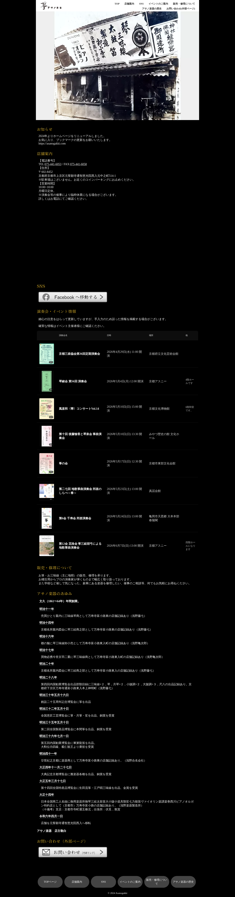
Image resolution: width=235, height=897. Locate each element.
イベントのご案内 (158, 3)
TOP (117, 3)
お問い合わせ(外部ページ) (180, 8)
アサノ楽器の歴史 (152, 8)
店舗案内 (129, 3)
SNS (141, 3)
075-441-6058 (78, 164)
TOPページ (50, 881)
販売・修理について (184, 3)
